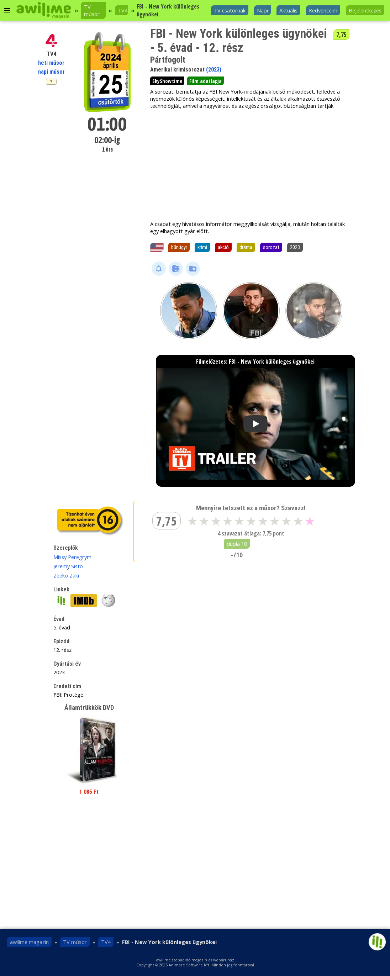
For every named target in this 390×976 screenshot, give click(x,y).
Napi (262, 10)
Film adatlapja (205, 80)
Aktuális (288, 10)
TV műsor (92, 10)
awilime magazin (29, 941)
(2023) (213, 69)
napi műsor (51, 71)
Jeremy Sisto (68, 566)
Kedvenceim (323, 10)
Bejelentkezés (365, 10)
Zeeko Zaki (66, 575)
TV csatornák (230, 10)
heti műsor (51, 62)
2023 (295, 247)
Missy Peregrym (72, 556)
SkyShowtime (167, 80)
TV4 (122, 10)
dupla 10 (237, 543)
